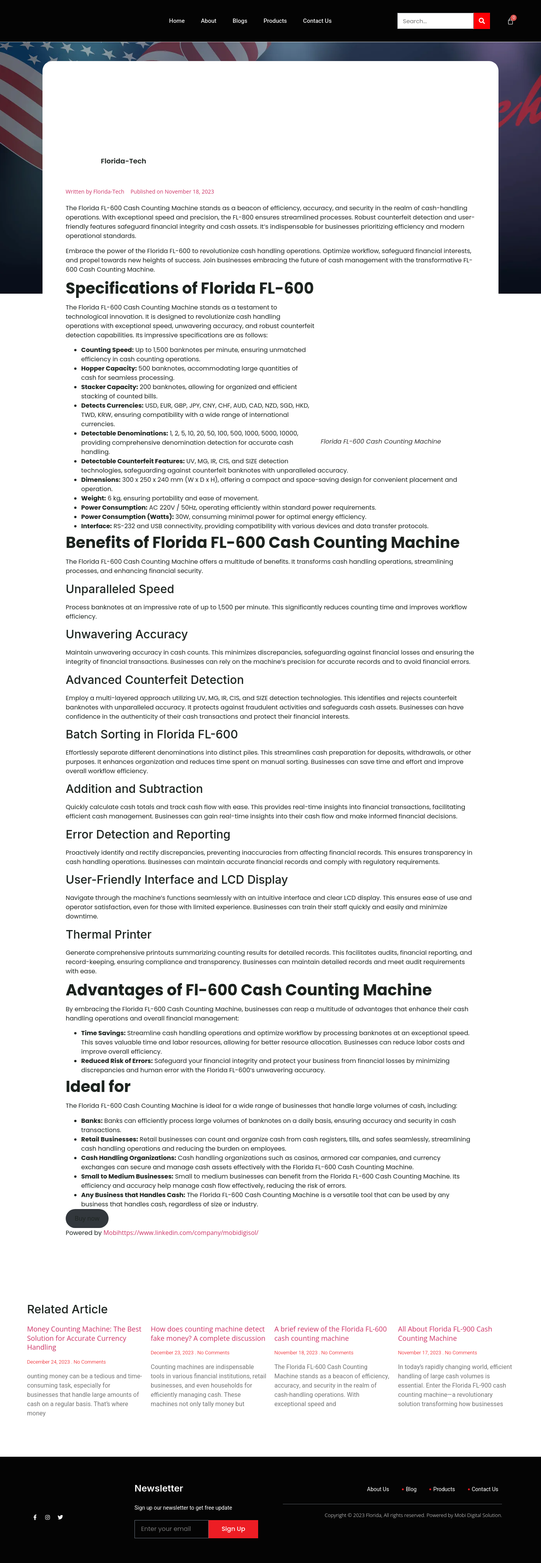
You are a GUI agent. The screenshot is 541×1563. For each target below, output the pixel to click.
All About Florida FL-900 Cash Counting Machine (445, 1333)
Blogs (240, 21)
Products (275, 21)
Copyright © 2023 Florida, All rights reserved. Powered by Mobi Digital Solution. (413, 1515)
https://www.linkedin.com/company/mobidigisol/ (188, 1232)
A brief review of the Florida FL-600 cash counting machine (330, 1333)
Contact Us (317, 21)
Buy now (87, 1218)
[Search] (482, 21)
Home (177, 21)
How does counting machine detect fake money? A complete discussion (208, 1333)
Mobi (111, 1232)
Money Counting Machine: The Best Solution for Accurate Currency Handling (84, 1338)
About (208, 21)
